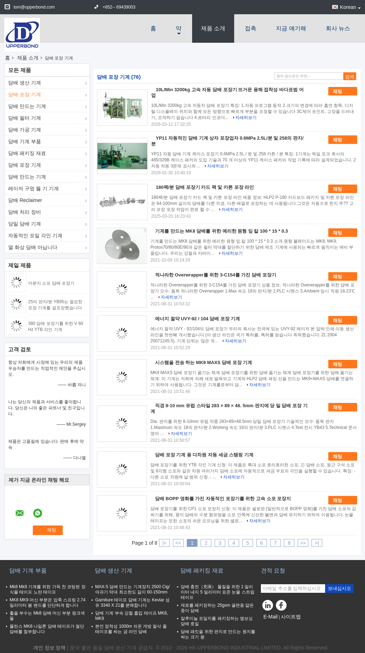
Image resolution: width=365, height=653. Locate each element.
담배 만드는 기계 (27, 106)
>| (317, 543)
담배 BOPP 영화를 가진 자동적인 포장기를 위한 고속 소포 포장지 (223, 498)
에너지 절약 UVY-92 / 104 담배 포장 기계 (197, 318)
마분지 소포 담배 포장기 (51, 283)
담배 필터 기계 (24, 118)
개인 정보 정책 (49, 648)
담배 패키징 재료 (27, 153)
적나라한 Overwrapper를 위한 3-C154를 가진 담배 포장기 (215, 275)
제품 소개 (213, 28)
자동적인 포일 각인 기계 (35, 235)
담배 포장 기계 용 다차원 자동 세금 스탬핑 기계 (204, 454)
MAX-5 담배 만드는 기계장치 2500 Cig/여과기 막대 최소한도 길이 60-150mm (132, 589)
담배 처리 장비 (24, 212)
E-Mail (270, 617)
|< (165, 543)
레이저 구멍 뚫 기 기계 (33, 188)
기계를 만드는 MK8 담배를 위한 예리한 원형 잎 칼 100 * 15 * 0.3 (221, 231)
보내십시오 (339, 588)
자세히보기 (246, 117)
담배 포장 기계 (24, 94)
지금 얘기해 (291, 28)
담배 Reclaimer (25, 200)
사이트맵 (291, 617)
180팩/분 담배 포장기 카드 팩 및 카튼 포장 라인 (205, 187)
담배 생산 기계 (24, 82)
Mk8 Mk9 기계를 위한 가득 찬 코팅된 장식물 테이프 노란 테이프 (48, 589)
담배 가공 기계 (24, 130)
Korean (350, 7)
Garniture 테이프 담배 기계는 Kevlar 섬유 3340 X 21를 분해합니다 (132, 602)
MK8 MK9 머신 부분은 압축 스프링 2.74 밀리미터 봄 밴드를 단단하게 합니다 (48, 602)
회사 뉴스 (338, 28)
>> (303, 543)
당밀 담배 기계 (24, 224)
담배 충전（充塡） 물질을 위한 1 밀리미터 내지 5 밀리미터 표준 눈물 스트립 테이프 (218, 592)
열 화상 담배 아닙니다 (32, 247)
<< (178, 543)
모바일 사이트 (279, 625)
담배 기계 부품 (24, 141)
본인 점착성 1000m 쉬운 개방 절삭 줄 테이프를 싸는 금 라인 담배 (131, 629)
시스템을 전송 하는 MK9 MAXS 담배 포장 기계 (203, 362)
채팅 (342, 91)
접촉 (250, 28)
